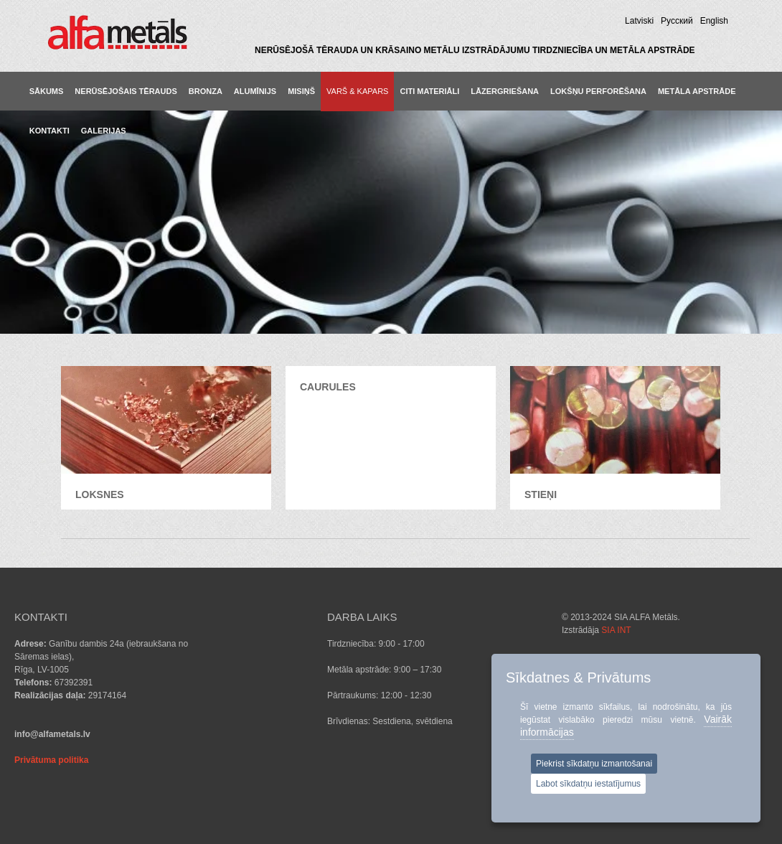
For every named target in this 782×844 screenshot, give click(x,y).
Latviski (639, 21)
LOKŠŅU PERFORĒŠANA (598, 91)
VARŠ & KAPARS (357, 91)
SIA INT (616, 630)
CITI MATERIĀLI (429, 91)
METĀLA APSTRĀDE (697, 91)
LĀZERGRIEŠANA (505, 91)
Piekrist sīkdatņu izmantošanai (594, 764)
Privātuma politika (51, 760)
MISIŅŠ (301, 91)
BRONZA (205, 91)
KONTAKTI (49, 130)
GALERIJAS (103, 130)
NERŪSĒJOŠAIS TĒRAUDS (125, 91)
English (714, 21)
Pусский (677, 21)
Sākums (46, 91)
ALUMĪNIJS (255, 91)
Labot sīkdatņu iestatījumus (588, 784)
